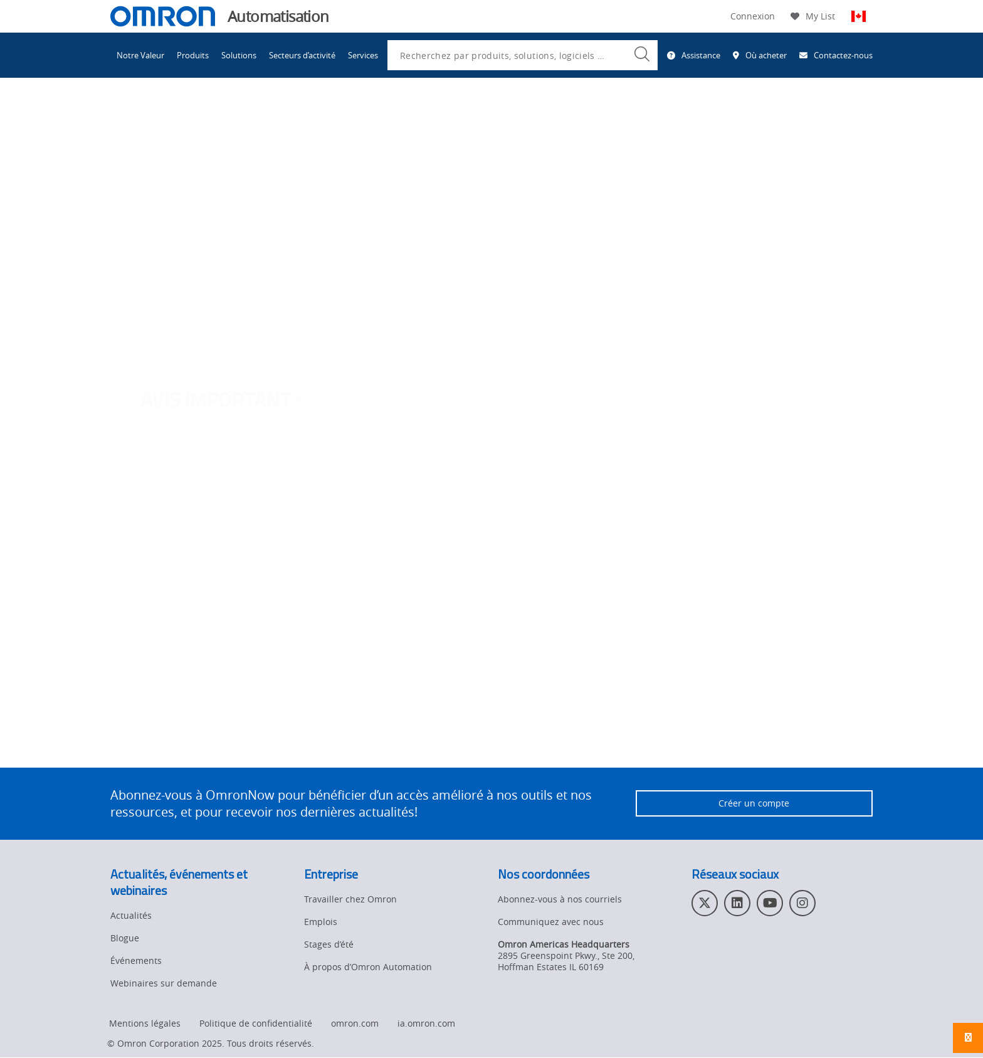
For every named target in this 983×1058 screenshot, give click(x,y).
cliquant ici (444, 317)
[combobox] (522, 55)
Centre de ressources (273, 118)
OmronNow (785, 299)
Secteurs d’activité (302, 55)
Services (363, 55)
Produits (193, 55)
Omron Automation (150, 118)
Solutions (238, 55)
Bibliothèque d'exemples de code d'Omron (426, 118)
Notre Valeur (140, 55)
